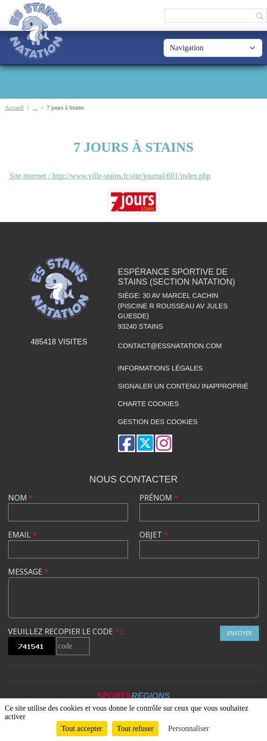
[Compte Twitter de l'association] (145, 443)
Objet (153, 534)
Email (22, 534)
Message (28, 571)
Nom (20, 497)
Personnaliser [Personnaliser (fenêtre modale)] (188, 728)
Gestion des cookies (158, 422)
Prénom (158, 497)
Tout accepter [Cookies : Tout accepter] (81, 728)
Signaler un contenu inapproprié (183, 386)
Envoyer (239, 633)
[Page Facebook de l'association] (126, 443)
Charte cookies (148, 404)
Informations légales (160, 368)
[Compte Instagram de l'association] (163, 443)
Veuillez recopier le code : (65, 631)
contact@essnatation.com (170, 346)
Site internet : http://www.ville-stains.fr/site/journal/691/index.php (110, 176)
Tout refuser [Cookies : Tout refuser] (135, 728)
